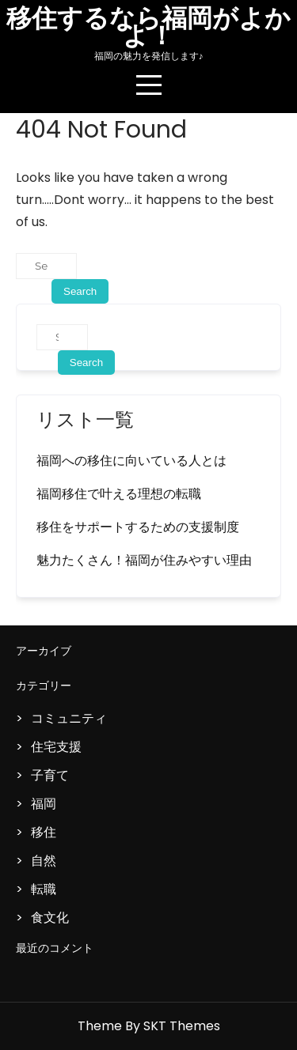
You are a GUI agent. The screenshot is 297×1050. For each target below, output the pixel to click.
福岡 (43, 804)
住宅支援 (56, 747)
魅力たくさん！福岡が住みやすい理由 (144, 560)
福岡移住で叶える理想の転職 (118, 494)
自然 (43, 861)
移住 (43, 832)
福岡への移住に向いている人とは (131, 460)
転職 (43, 889)
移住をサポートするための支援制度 (137, 527)
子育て (50, 775)
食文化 (50, 917)
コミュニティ (69, 718)
